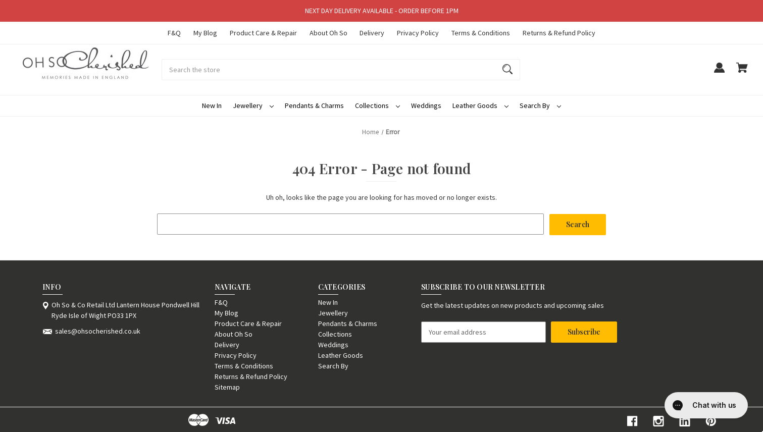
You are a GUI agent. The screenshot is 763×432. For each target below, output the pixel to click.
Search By (540, 105)
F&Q (174, 32)
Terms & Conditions (480, 32)
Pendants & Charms (314, 105)
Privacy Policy (418, 32)
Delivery (372, 32)
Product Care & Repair (263, 32)
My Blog (205, 32)
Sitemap (227, 386)
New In (212, 105)
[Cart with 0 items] (742, 72)
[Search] (507, 69)
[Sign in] (719, 72)
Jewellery (253, 105)
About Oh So (328, 32)
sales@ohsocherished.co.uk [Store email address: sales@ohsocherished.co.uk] (97, 330)
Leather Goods (480, 105)
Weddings (426, 105)
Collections (377, 105)
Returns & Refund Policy (559, 32)
